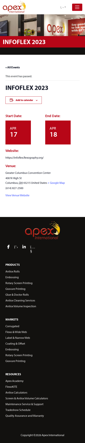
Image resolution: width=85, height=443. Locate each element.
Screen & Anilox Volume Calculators (26, 398)
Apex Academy (14, 381)
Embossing (12, 277)
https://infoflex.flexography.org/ (24, 157)
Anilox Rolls (12, 271)
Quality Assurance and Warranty (24, 415)
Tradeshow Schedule (18, 410)
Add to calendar (24, 100)
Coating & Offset (15, 343)
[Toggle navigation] (77, 7)
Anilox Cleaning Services (20, 300)
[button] (63, 7)
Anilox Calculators (16, 392)
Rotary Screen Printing (19, 283)
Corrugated (12, 326)
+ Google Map (56, 183)
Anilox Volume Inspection (20, 306)
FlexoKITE (11, 386)
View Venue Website (17, 195)
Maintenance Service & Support (24, 404)
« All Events (12, 67)
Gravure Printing (15, 289)
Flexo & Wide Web (16, 332)
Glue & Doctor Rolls (17, 294)
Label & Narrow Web (17, 338)
